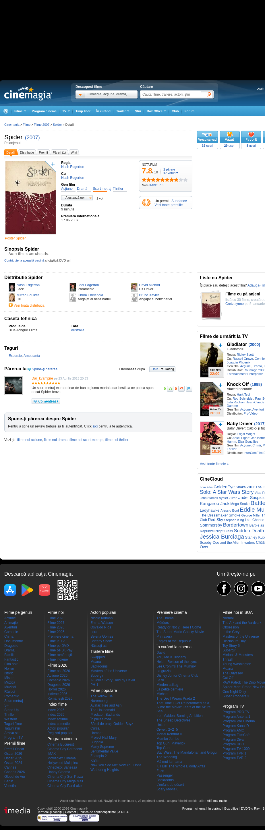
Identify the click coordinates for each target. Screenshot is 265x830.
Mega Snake (240, 504)
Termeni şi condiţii (49, 812)
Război (9, 692)
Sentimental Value (104, 751)
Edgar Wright (246, 434)
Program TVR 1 (234, 753)
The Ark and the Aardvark (242, 623)
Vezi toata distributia (28, 305)
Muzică (9, 682)
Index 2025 (55, 715)
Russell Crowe (243, 358)
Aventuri (258, 409)
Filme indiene (57, 659)
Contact (70, 812)
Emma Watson (101, 623)
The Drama (165, 618)
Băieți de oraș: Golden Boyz (111, 724)
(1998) (256, 384)
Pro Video (251, 413)
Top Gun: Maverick (170, 743)
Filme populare (103, 690)
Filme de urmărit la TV (224, 336)
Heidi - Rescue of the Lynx (176, 662)
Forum (189, 111)
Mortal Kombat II (169, 734)
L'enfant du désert (170, 785)
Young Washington (237, 664)
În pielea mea (100, 719)
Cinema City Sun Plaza (65, 777)
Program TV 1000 (236, 749)
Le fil (160, 680)
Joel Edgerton (88, 285)
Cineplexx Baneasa (62, 767)
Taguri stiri (12, 728)
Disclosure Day (234, 641)
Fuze (160, 771)
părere (169, 169)
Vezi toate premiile (168, 205)
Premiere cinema (60, 636)
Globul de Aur (14, 777)
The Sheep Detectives (173, 720)
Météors (162, 623)
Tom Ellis (206, 487)
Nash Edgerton (28, 285)
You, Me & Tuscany (171, 657)
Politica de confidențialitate (97, 812)
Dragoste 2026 (58, 685)
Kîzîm (94, 761)
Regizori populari (60, 733)
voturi (169, 173)
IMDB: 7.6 (156, 185)
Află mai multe (217, 800)
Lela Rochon (236, 402)
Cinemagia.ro (28, 93)
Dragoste (11, 646)
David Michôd (149, 285)
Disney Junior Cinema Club (177, 676)
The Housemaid (102, 710)
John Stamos (209, 498)
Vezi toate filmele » (214, 464)
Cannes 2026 (14, 772)
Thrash (228, 659)
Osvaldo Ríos (100, 627)
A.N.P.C (123, 812)
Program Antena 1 (236, 717)
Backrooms (99, 666)
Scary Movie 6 (167, 789)
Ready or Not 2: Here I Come (178, 627)
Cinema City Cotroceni (64, 749)
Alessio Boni (229, 510)
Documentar (13, 641)
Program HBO (233, 744)
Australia (77, 330)
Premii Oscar (14, 749)
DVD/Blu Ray (250, 808)
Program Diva (233, 740)
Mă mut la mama (169, 762)
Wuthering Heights (104, 770)
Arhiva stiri (12, 733)
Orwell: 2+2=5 (167, 730)
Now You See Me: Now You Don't (115, 765)
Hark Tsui (243, 394)
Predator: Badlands (105, 715)
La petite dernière (169, 689)
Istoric (8, 673)
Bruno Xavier (149, 295)
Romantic (11, 696)
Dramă (257, 366)
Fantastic (11, 659)
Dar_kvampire (42, 378)
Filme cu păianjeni (242, 294)
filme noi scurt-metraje (86, 440)
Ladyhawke (210, 510)
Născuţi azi (98, 646)
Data (155, 369)
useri (207, 145)
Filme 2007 (41, 124)
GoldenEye (224, 487)
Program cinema (44, 111)
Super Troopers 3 (236, 696)
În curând (103, 111)
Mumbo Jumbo (167, 739)
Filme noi (55, 612)
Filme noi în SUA (238, 612)
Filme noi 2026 (58, 671)
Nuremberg (99, 701)
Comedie (11, 632)
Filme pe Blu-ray (59, 650)
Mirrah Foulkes (28, 295)
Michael (162, 694)
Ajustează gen (75, 197)
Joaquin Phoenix (238, 362)
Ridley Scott (245, 354)
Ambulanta (32, 356)
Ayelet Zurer (228, 498)
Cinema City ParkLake (64, 786)
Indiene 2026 (57, 694)
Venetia (10, 786)
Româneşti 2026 (59, 698)
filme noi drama (55, 440)
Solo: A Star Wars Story (227, 492)
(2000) (254, 344)
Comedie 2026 (58, 680)
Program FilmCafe (236, 735)
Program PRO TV (236, 712)
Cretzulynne (234, 304)
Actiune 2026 (57, 676)
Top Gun (162, 748)
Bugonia (96, 742)
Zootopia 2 (98, 756)
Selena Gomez (101, 636)
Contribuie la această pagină (24, 260)
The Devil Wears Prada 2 (175, 698)
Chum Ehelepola (90, 295)
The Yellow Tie (101, 696)
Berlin (8, 781)
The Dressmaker (214, 515)
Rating (169, 369)
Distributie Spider (23, 277)
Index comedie (58, 724)
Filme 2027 (55, 623)
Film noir (11, 664)
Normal (228, 618)
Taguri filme (13, 724)
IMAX (51, 754)
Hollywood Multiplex (62, 763)
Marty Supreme (102, 747)
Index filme (57, 704)
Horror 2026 (56, 689)
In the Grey (231, 632)
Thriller (232, 449)
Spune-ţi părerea (44, 369)
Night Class (224, 531)
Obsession (231, 627)
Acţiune (245, 366)
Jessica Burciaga (222, 536)
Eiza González (248, 441)
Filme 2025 (55, 632)
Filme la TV (56, 641)
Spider (13, 137)
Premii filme (14, 743)
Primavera (164, 636)
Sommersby (211, 525)
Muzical (10, 687)
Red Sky (215, 519)
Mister (9, 678)
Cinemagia (12, 124)
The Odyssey (233, 673)
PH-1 (94, 685)
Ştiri (138, 111)
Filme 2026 (55, 627)
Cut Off (228, 678)
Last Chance (254, 520)
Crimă (256, 445)
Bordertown (235, 525)
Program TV (13, 738)
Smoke (234, 515)
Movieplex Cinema (61, 758)
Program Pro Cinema (239, 721)
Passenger (164, 775)
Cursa (95, 728)
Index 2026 (55, 710)
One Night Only (234, 692)
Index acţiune (57, 719)
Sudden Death (249, 530)
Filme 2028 (55, 618)
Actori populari (58, 728)
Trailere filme (101, 651)
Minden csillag (167, 685)
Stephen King (234, 520)
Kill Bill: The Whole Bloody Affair (180, 766)
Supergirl (97, 676)
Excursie (15, 356)
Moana (95, 662)
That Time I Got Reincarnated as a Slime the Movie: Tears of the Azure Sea (183, 707)
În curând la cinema (174, 647)
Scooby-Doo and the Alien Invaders (227, 543)
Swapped (97, 657)
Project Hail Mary (103, 738)
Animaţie (11, 623)
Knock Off (238, 384)
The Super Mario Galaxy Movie (180, 632)
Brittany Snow (101, 641)
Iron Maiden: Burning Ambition (179, 716)
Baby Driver (240, 423)
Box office (231, 808)
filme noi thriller (116, 440)
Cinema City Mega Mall (65, 781)
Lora (93, 632)
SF (6, 705)
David (160, 653)
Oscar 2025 (13, 758)
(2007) (32, 137)
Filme (26, 124)
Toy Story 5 (231, 646)
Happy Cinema (58, 772)
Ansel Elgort (241, 438)
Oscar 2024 (13, 763)
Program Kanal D (236, 726)
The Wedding (166, 757)
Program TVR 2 (234, 758)
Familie (10, 655)
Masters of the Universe (108, 671)
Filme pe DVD (58, 646)
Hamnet (96, 733)
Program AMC (233, 730)
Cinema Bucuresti (61, 744)
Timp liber (83, 111)
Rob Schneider (243, 398)
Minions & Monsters (238, 655)
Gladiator (237, 344)
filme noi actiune (29, 440)
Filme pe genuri (18, 612)
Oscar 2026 (13, 754)
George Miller (250, 515)
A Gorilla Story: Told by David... (114, 680)
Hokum (161, 725)
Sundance (179, 201)
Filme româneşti (59, 655)
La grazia (163, 671)
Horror (9, 669)
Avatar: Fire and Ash (106, 705)
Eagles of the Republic (173, 641)
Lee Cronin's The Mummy (176, 666)
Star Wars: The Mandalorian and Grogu (186, 752)
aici (95, 426)
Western (10, 719)
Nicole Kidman (101, 618)
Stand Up (11, 710)
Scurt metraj (13, 701)
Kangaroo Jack (214, 503)
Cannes (10, 767)
